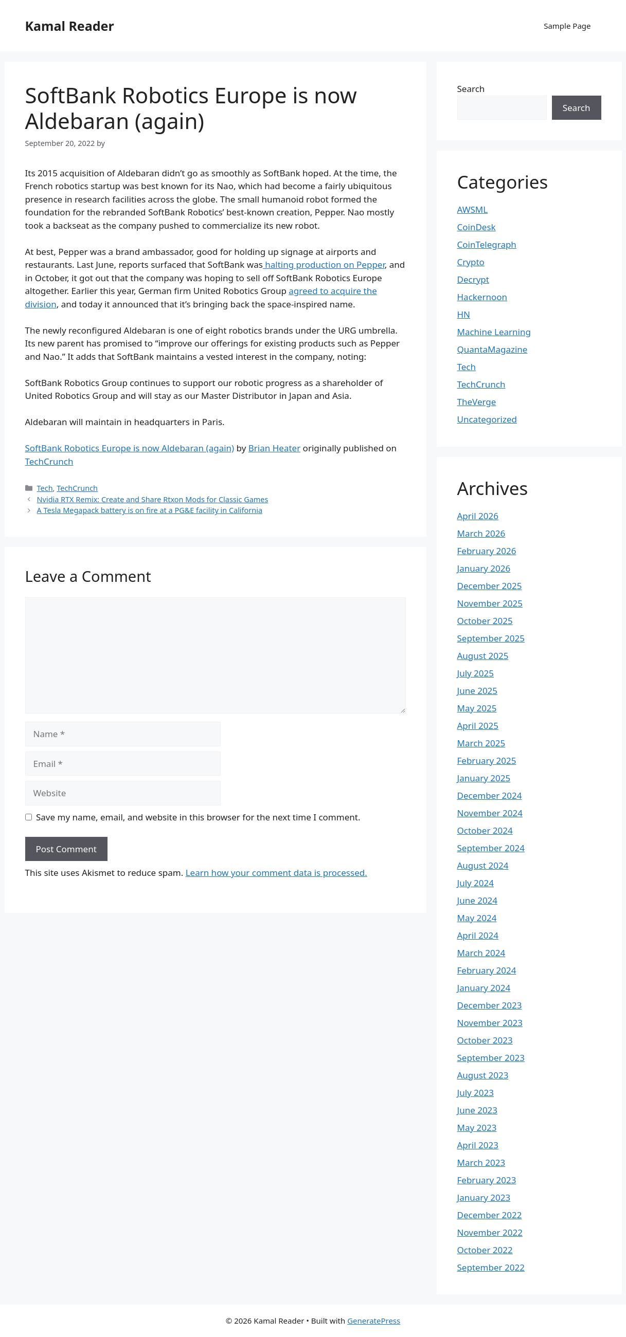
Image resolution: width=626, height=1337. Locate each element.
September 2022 (491, 1267)
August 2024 (483, 865)
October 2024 (485, 830)
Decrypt (473, 279)
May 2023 (477, 1127)
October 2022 (485, 1250)
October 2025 (485, 621)
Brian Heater (274, 448)
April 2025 (477, 725)
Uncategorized (487, 419)
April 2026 (477, 516)
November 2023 (490, 1023)
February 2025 (486, 760)
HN (464, 314)
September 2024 (491, 848)
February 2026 (486, 551)
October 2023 (485, 1040)
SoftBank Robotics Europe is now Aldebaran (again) (130, 448)
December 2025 (489, 586)
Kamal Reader (69, 25)
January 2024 (484, 988)
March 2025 (481, 743)
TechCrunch (49, 461)
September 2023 (491, 1058)
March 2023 (481, 1162)
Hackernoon (482, 297)
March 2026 (481, 533)
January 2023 (484, 1197)
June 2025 (477, 691)
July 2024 (475, 883)
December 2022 (489, 1215)
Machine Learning (494, 332)
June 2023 (477, 1110)
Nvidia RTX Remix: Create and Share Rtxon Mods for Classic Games (153, 499)
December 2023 (489, 1005)
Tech (45, 488)
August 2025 (483, 656)
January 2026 (484, 568)
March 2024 (481, 953)
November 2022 (490, 1232)
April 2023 (477, 1145)
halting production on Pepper (324, 264)
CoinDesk (476, 227)
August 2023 (483, 1075)
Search (471, 89)
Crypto (471, 262)
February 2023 (486, 1180)
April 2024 (477, 935)
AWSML (472, 209)
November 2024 (490, 813)
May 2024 (477, 918)
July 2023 (475, 1092)
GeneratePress (373, 1320)
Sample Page (567, 26)
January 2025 (484, 778)
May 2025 (477, 708)
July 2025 (475, 673)
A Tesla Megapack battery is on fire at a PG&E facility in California (149, 510)
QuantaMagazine (492, 349)
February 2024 (486, 970)
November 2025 (490, 603)
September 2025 (491, 638)
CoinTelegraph (486, 244)
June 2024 (477, 900)
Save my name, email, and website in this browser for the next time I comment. (198, 817)
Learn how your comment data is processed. (276, 872)
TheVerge (476, 402)
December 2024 (489, 795)
